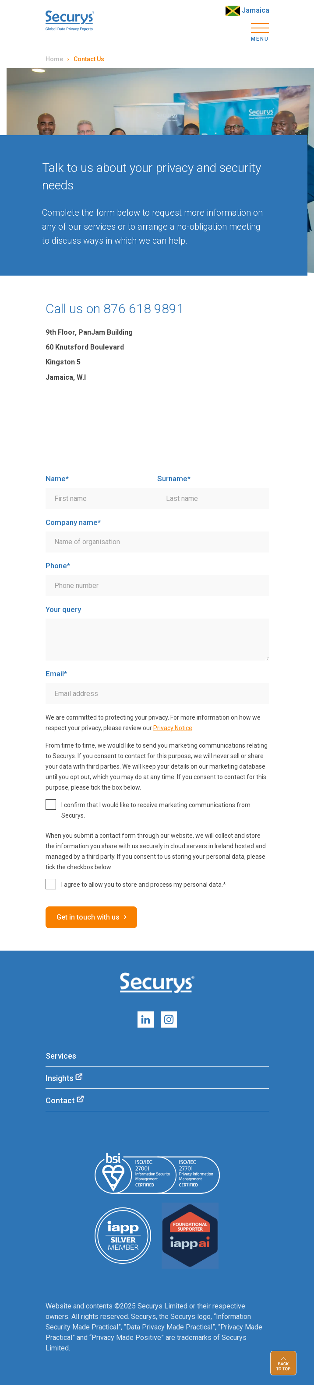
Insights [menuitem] (60, 1078)
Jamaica (247, 11)
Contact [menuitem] (60, 1100)
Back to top (283, 1363)
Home (54, 59)
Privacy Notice (172, 727)
